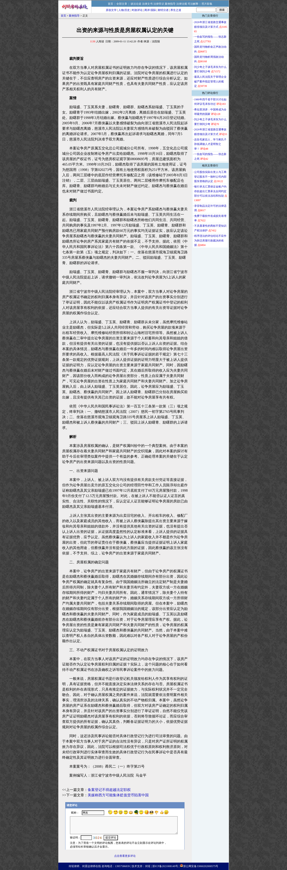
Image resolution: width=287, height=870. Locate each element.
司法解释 (193, 3)
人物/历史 (124, 10)
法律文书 (147, 3)
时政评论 (137, 10)
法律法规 (181, 3)
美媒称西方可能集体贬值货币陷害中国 (118, 795)
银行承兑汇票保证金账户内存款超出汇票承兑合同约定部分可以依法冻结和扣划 (210, 191)
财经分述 (163, 10)
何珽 (147, 866)
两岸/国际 (150, 10)
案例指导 (170, 3)
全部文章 (121, 3)
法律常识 (158, 3)
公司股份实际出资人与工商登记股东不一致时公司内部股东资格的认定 (210, 176)
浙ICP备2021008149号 (165, 866)
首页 (110, 3)
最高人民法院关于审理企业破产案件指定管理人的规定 (210, 81)
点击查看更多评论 (125, 855)
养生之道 (175, 10)
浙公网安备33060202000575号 (200, 866)
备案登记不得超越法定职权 (109, 790)
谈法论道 (135, 3)
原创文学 (111, 10)
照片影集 (207, 3)
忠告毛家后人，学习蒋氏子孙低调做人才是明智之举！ (210, 144)
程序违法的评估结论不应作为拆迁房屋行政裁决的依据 (210, 240)
